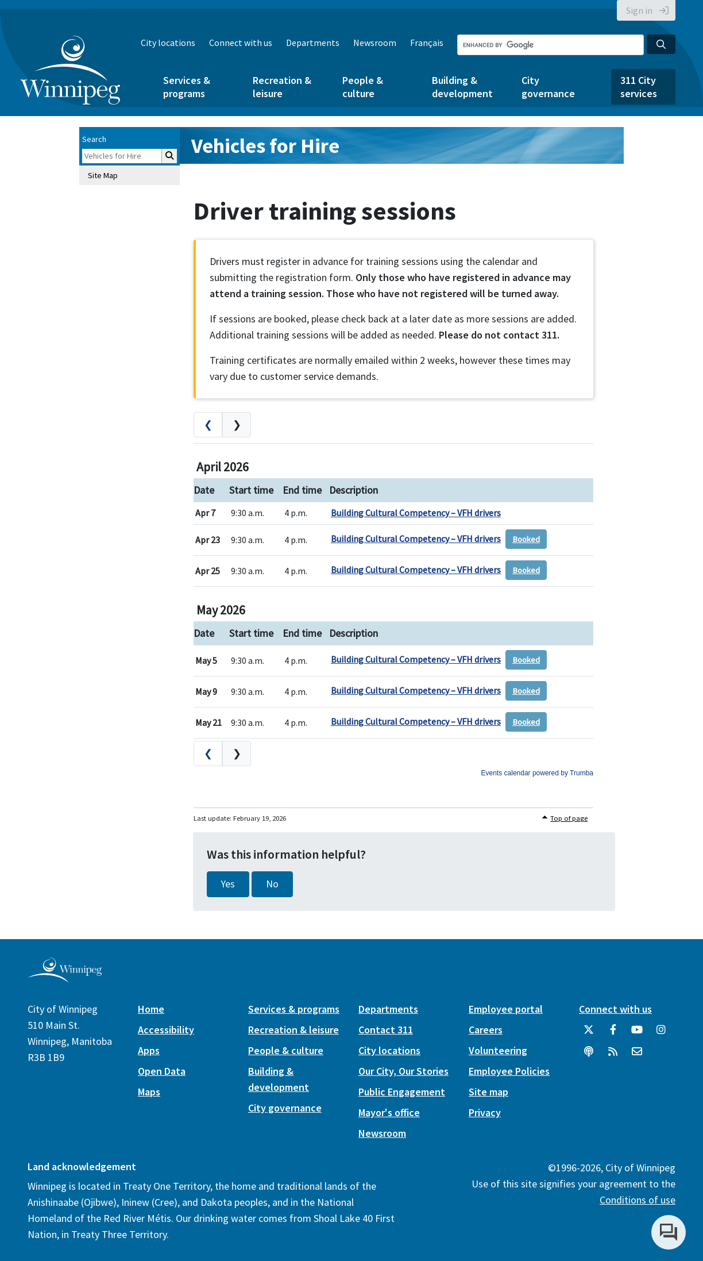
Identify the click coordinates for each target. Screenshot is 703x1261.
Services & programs (186, 87)
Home (151, 1009)
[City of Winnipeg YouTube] (637, 1034)
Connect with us (240, 42)
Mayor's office (389, 1112)
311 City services (638, 87)
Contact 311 (385, 1029)
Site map (488, 1091)
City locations (168, 42)
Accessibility (166, 1029)
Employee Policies (509, 1071)
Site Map (103, 175)
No (272, 884)
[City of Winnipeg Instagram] (661, 1034)
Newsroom (374, 42)
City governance (548, 87)
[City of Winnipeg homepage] (65, 978)
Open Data (162, 1071)
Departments (312, 42)
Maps (149, 1091)
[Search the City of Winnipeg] (550, 44)
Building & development (462, 87)
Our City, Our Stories (403, 1071)
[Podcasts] (588, 1056)
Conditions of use (637, 1199)
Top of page (569, 818)
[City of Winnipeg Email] (637, 1056)
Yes (228, 884)
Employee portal (506, 1009)
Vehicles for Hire (265, 146)
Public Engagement (401, 1091)
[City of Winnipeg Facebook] (613, 1034)
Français (426, 42)
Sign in (639, 10)
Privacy (485, 1112)
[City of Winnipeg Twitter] (588, 1034)
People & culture (362, 87)
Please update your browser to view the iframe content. (393, 595)
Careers (486, 1029)
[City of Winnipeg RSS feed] (613, 1056)
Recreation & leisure (282, 87)
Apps (149, 1050)
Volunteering (498, 1050)
